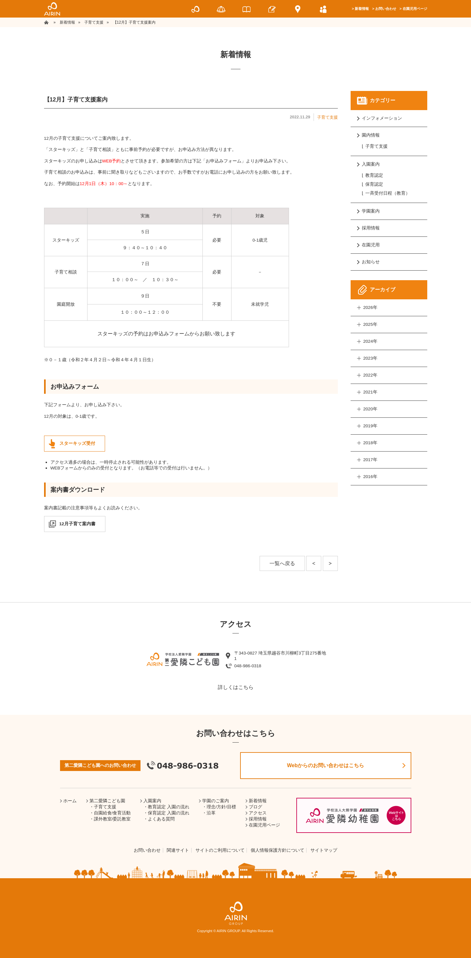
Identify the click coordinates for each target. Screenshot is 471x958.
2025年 (370, 324)
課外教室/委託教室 (112, 819)
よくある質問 (161, 819)
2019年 (370, 425)
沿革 (211, 813)
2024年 (370, 341)
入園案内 (371, 164)
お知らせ (371, 261)
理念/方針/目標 (221, 807)
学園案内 (371, 211)
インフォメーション (382, 118)
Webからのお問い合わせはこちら (325, 765)
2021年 (370, 392)
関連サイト (178, 850)
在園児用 (371, 245)
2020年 (370, 409)
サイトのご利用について (220, 850)
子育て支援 (327, 117)
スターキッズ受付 (77, 443)
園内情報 (371, 135)
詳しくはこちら (236, 687)
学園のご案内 (215, 800)
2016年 (370, 476)
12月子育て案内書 (77, 523)
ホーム (70, 800)
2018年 (370, 442)
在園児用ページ (415, 9)
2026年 (370, 307)
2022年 (370, 375)
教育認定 (374, 175)
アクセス (258, 813)
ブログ (255, 807)
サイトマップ (323, 850)
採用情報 (371, 228)
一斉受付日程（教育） (387, 193)
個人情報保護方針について (277, 850)
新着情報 (362, 9)
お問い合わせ (385, 9)
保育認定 (374, 184)
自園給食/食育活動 (112, 813)
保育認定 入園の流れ (168, 813)
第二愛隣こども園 (107, 800)
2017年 (370, 459)
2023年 (370, 358)
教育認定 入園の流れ (168, 807)
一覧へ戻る (282, 563)
